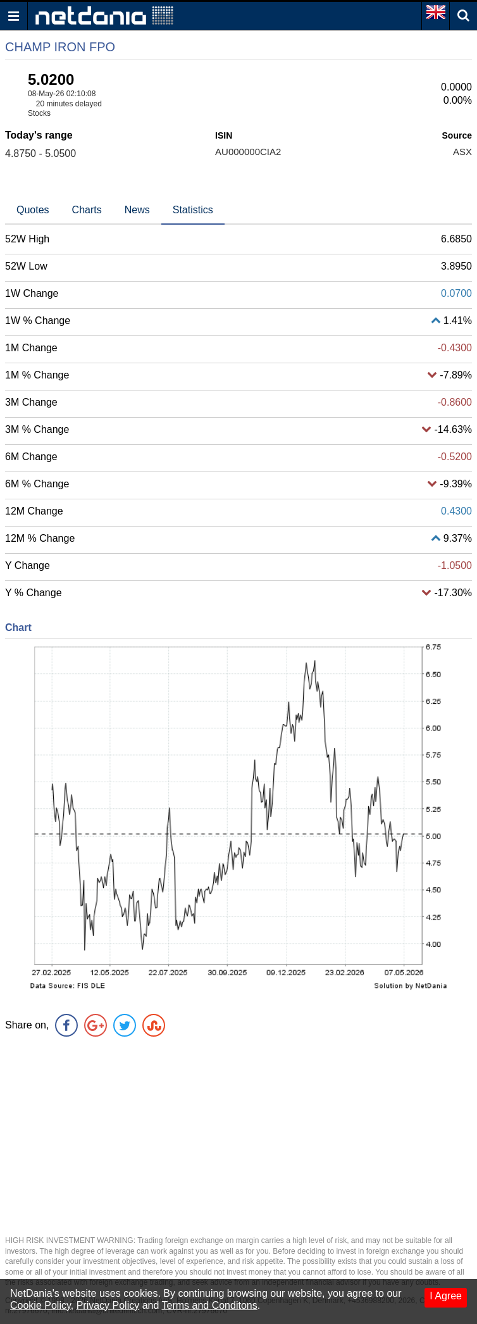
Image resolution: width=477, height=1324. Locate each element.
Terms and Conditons (209, 1305)
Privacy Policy (108, 1305)
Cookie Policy (40, 1305)
